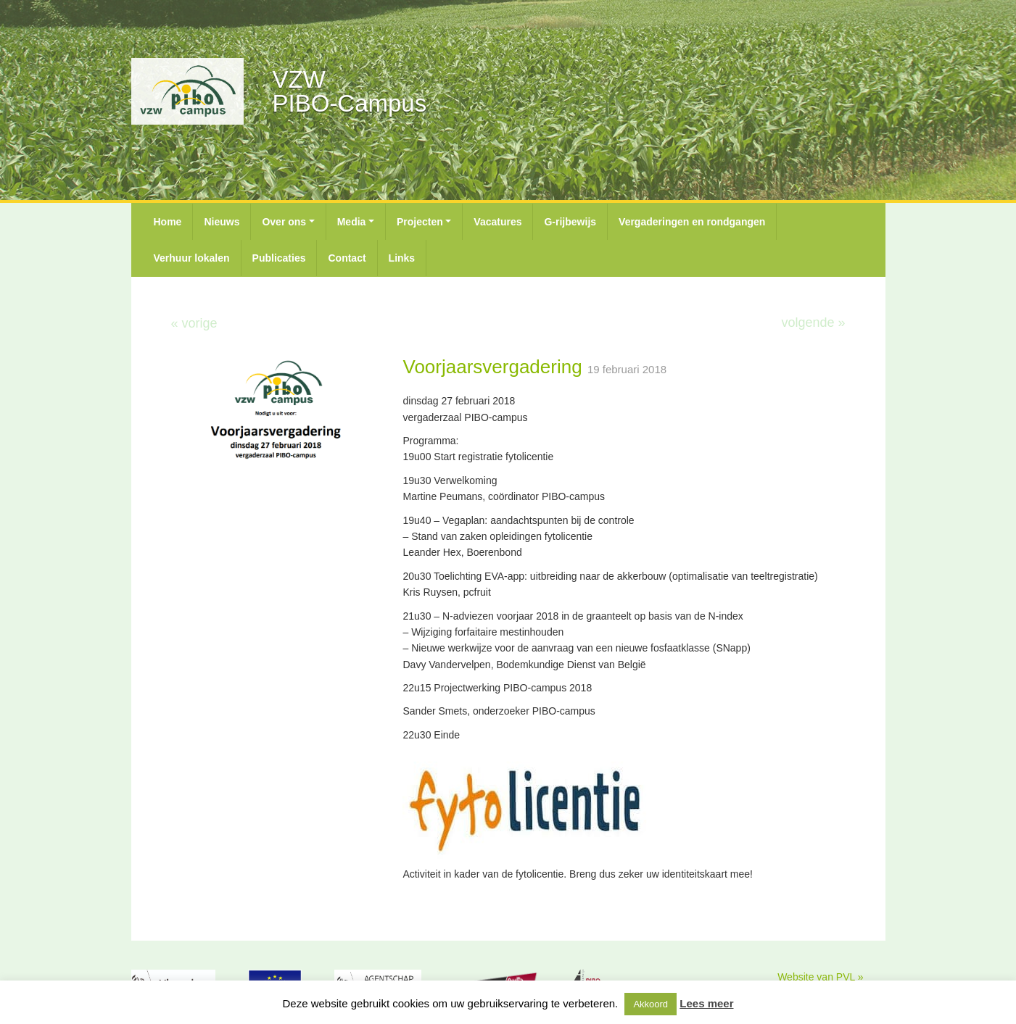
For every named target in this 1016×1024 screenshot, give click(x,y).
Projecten (420, 222)
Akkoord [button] (650, 1004)
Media (351, 222)
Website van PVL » (820, 977)
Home (168, 222)
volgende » (813, 322)
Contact (346, 258)
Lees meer (706, 1003)
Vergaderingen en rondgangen (692, 222)
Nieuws (221, 222)
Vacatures (497, 222)
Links (402, 258)
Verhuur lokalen (192, 258)
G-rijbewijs (570, 222)
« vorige (194, 323)
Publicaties (279, 258)
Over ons (284, 222)
